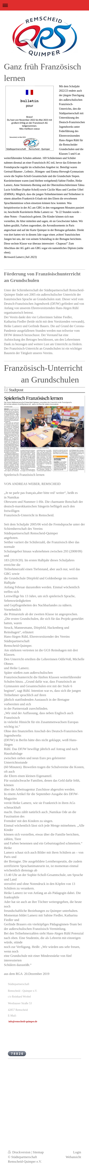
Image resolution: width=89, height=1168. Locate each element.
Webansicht (73, 1157)
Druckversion (19, 1152)
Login (77, 1152)
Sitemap (38, 1152)
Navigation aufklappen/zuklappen (44, 5)
